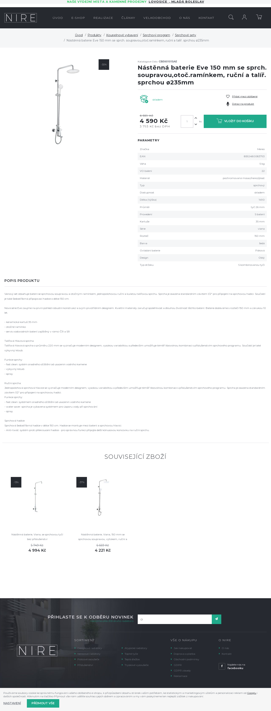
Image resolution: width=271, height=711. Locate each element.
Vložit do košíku (235, 121)
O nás (225, 648)
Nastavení (12, 703)
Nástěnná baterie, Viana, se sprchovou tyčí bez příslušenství (37, 537)
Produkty (94, 35)
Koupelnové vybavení (122, 35)
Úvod (79, 35)
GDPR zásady (182, 670)
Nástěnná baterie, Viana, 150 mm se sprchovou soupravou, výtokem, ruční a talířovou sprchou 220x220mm (102, 537)
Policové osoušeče (88, 659)
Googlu (251, 692)
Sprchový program (156, 35)
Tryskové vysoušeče (137, 665)
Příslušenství (85, 665)
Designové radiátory (89, 648)
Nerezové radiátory (88, 653)
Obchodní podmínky (186, 659)
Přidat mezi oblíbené (244, 96)
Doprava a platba (184, 653)
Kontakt (227, 653)
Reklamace (180, 676)
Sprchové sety (185, 35)
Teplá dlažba (132, 659)
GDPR (178, 665)
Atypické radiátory (136, 648)
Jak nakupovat (183, 648)
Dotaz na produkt (243, 103)
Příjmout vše (43, 703)
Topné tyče (131, 653)
